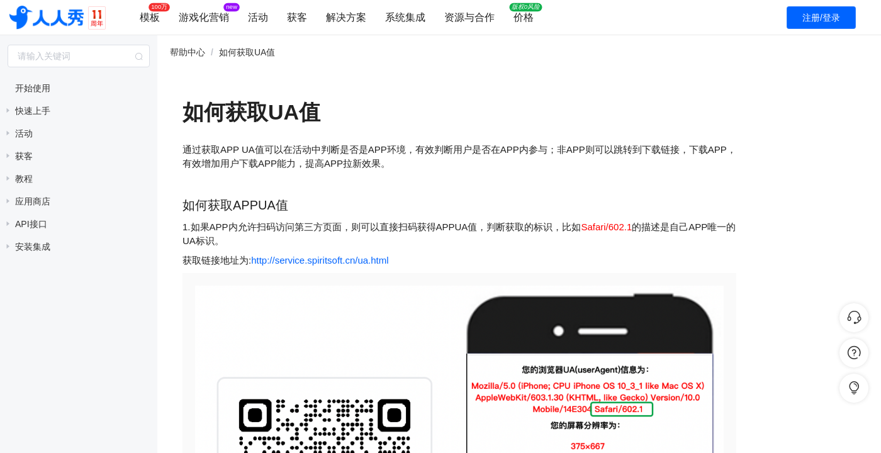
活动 (258, 17)
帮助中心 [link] (187, 52)
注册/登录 (821, 18)
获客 (297, 17)
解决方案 (346, 17)
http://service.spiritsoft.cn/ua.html (319, 260)
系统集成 (405, 17)
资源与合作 (469, 17)
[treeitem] (78, 88)
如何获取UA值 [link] (247, 52)
